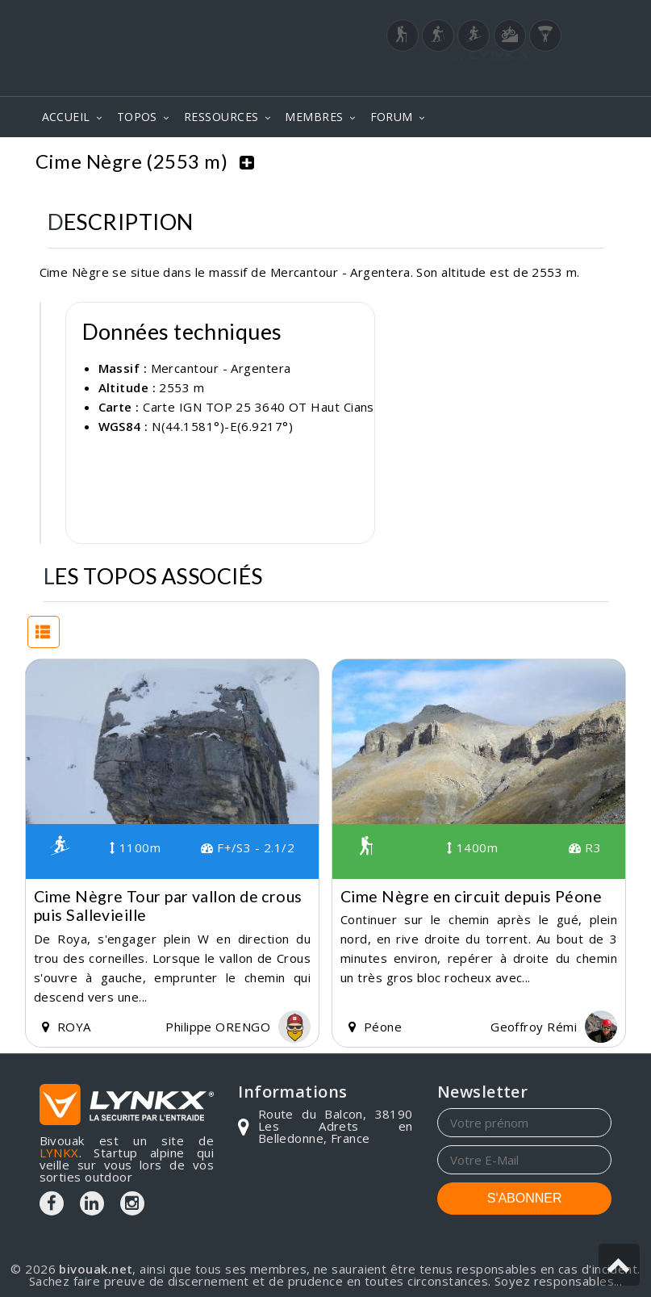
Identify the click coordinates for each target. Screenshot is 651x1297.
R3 (585, 843)
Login (531, 80)
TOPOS (137, 116)
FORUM (391, 116)
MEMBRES (314, 116)
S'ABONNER (524, 1194)
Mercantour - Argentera (433, 161)
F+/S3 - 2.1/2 (247, 843)
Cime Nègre (569, 161)
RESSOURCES (221, 116)
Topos (315, 161)
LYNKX (59, 1148)
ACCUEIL (66, 116)
